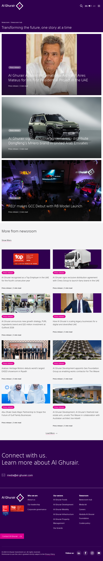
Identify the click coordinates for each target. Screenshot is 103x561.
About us (31, 499)
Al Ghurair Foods (60, 499)
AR (94, 5)
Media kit (83, 504)
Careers (82, 509)
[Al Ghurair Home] (12, 6)
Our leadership (34, 504)
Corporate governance (37, 509)
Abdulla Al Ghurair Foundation (86, 516)
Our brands (58, 528)
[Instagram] (92, 553)
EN (86, 5)
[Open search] (81, 6)
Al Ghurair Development (63, 504)
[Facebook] (85, 553)
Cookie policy (84, 523)
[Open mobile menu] (99, 6)
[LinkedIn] (78, 553)
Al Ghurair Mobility (61, 509)
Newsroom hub (85, 499)
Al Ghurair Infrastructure (63, 514)
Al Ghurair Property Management (61, 521)
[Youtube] (98, 553)
